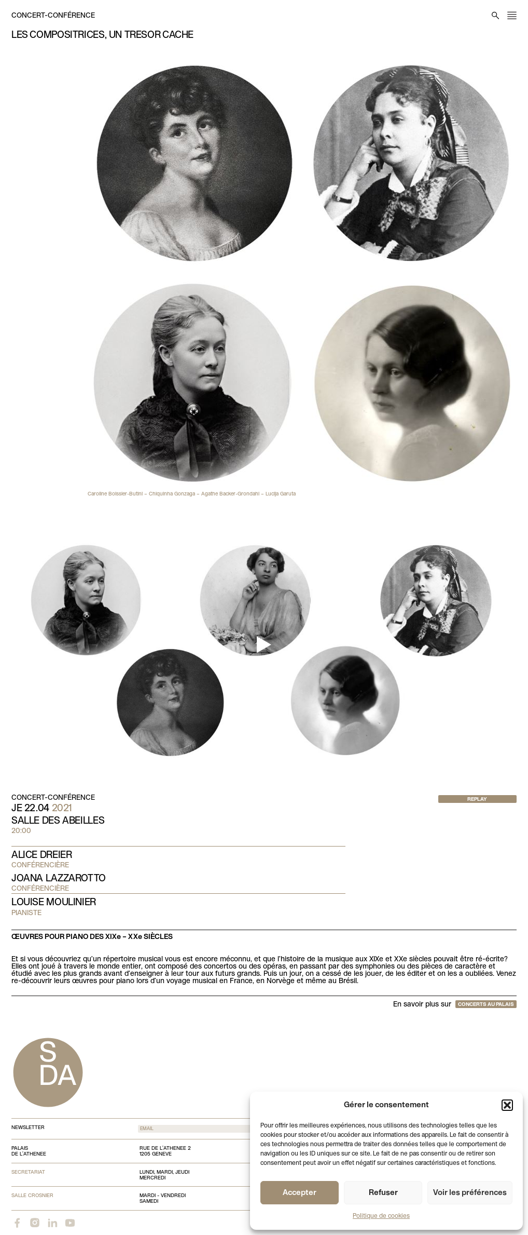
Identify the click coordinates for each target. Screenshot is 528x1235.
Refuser (383, 1193)
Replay (477, 799)
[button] (507, 1105)
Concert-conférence (53, 15)
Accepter (299, 1193)
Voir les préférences (470, 1193)
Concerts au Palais (486, 1004)
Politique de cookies (381, 1216)
